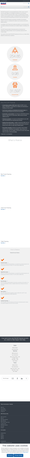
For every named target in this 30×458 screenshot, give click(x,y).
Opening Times (3, 410)
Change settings (18, 455)
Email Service (15, 353)
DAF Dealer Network (4, 419)
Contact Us (3, 411)
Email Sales (16, 347)
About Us (2, 407)
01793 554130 (15, 349)
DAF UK (2, 418)
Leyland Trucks (3, 423)
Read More (3, 175)
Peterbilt (2, 427)
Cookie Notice (25, 452)
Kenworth (2, 426)
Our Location (3, 408)
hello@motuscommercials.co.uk (6, 442)
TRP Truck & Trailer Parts (5, 422)
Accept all (10, 455)
